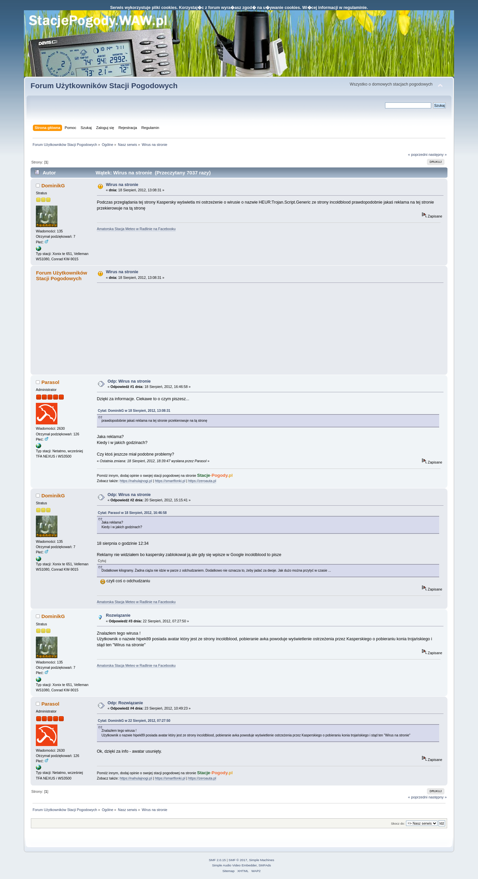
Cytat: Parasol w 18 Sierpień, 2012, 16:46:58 (132, 513)
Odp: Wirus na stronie (129, 381)
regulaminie (355, 7)
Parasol (50, 382)
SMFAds (265, 865)
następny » (438, 155)
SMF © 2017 (238, 860)
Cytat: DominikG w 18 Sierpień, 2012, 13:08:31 (134, 410)
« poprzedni (418, 155)
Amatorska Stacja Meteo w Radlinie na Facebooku (136, 229)
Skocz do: (398, 823)
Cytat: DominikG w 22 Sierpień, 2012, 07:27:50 (134, 720)
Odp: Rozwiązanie (125, 703)
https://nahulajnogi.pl (136, 481)
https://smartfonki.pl (170, 481)
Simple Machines (261, 860)
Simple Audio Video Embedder (234, 865)
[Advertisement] (147, 328)
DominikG (53, 185)
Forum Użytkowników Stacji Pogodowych (104, 86)
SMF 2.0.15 (217, 860)
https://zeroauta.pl (202, 481)
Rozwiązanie (118, 615)
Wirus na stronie (122, 184)
